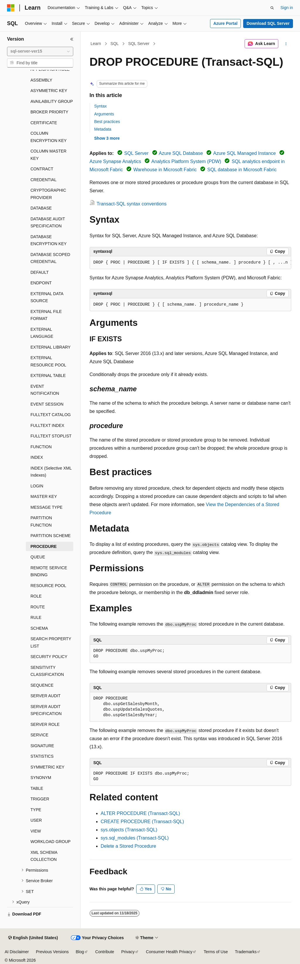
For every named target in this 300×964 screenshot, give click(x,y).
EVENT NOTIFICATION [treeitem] (44, 390)
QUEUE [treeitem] (37, 557)
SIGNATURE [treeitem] (42, 745)
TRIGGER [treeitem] (39, 799)
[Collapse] (72, 39)
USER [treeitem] (36, 820)
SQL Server (138, 43)
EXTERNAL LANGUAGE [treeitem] (41, 333)
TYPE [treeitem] (35, 809)
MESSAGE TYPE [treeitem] (46, 507)
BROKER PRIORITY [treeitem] (49, 112)
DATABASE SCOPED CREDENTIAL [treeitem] (50, 258)
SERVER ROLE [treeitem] (44, 724)
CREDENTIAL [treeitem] (43, 179)
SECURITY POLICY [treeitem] (48, 656)
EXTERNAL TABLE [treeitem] (48, 375)
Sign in (286, 7)
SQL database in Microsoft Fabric (242, 169)
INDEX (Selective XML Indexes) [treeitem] (50, 472)
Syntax (100, 106)
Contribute (104, 951)
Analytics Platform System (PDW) (186, 161)
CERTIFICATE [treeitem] (43, 122)
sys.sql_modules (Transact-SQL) (135, 837)
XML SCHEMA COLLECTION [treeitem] (43, 856)
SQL (114, 43)
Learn (96, 43)
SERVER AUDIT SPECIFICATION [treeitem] (46, 710)
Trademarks (246, 951)
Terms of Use (216, 951)
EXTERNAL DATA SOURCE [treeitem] (46, 297)
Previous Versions (52, 951)
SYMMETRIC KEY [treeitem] (47, 767)
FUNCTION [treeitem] (41, 446)
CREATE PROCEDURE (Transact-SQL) (142, 821)
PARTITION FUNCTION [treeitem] (41, 521)
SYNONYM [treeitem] (40, 777)
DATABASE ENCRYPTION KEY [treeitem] (48, 240)
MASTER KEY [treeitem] (43, 496)
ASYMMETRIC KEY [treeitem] (48, 90)
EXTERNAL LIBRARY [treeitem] (50, 347)
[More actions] (286, 44)
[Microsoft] (11, 8)
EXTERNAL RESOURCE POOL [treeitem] (48, 361)
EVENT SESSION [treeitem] (47, 404)
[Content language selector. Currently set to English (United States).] (33, 938)
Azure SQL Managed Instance (244, 153)
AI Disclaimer (17, 951)
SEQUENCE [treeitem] (42, 685)
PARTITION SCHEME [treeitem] (50, 535)
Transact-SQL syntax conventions (132, 203)
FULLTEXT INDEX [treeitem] (47, 425)
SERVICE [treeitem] (39, 735)
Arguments (104, 114)
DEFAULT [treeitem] (39, 272)
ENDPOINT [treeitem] (41, 283)
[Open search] (272, 8)
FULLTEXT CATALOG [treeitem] (50, 414)
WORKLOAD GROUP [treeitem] (50, 841)
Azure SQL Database (181, 153)
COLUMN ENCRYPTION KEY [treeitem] (48, 137)
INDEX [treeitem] (36, 457)
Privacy (128, 951)
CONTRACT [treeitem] (41, 169)
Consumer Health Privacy (169, 951)
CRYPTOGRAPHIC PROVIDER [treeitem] (48, 194)
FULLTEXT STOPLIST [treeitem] (50, 436)
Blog (80, 951)
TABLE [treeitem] (36, 788)
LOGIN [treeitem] (36, 486)
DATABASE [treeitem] (41, 208)
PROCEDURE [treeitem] (43, 546)
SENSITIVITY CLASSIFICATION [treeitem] (47, 671)
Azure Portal (225, 23)
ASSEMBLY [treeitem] (41, 80)
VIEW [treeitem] (35, 831)
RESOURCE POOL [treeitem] (48, 585)
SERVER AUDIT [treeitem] (45, 695)
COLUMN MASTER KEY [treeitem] (48, 155)
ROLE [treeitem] (36, 596)
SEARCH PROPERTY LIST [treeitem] (50, 642)
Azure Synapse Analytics (115, 161)
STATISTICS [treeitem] (42, 756)
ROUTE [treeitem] (37, 607)
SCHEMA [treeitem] (39, 628)
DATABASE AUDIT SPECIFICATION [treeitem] (47, 223)
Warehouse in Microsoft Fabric (165, 169)
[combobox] (40, 51)
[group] (190, 262)
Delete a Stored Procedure (128, 846)
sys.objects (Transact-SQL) (129, 829)
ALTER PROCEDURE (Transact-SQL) (140, 813)
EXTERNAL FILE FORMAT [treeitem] (46, 315)
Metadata (102, 129)
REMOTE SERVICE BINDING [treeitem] (48, 571)
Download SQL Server (268, 23)
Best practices (107, 121)
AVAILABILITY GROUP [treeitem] (51, 101)
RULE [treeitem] (35, 617)
